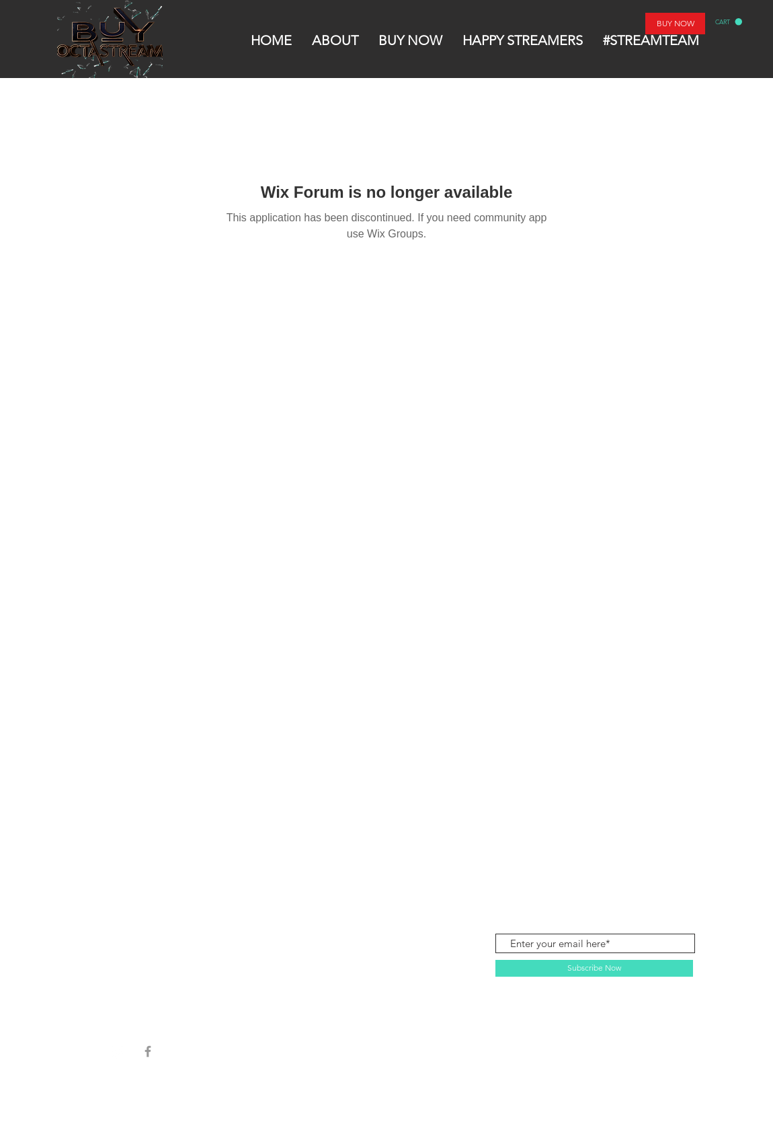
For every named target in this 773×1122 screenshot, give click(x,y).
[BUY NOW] (675, 23)
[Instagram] (118, 1051)
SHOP (129, 870)
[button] (728, 22)
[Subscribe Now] (594, 968)
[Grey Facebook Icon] (147, 1051)
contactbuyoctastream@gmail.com (617, 870)
